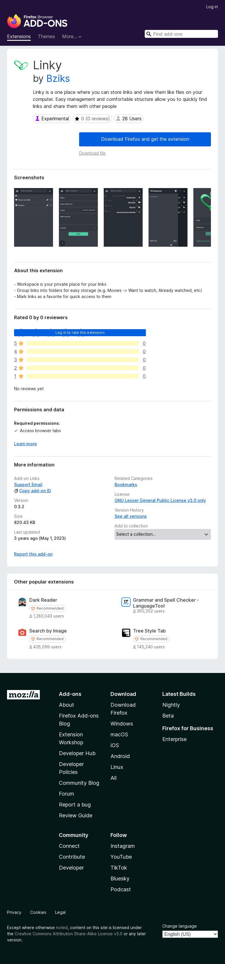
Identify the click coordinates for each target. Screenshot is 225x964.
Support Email (28, 484)
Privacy (14, 912)
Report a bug (75, 804)
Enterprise (174, 739)
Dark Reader (43, 600)
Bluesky (119, 878)
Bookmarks (126, 484)
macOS (119, 734)
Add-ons (70, 694)
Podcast (120, 889)
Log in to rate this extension (80, 332)
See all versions (131, 516)
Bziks (58, 78)
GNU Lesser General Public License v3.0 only (160, 500)
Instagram (122, 846)
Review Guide (75, 815)
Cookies (38, 912)
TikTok (118, 868)
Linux (116, 767)
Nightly (171, 705)
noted (62, 927)
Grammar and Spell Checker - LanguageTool (166, 602)
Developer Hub (77, 753)
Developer (71, 868)
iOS (114, 745)
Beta (168, 716)
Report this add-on (33, 554)
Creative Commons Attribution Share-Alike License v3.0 (68, 933)
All (113, 778)
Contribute (72, 857)
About (66, 705)
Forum (66, 794)
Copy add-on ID (32, 490)
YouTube (121, 857)
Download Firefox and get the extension (145, 139)
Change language (179, 926)
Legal (60, 912)
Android (120, 756)
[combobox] (181, 34)
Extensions (19, 36)
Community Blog (79, 783)
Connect (69, 846)
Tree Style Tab (149, 631)
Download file (92, 152)
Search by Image (48, 631)
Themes (46, 36)
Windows (121, 724)
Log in (212, 6)
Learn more (25, 443)
